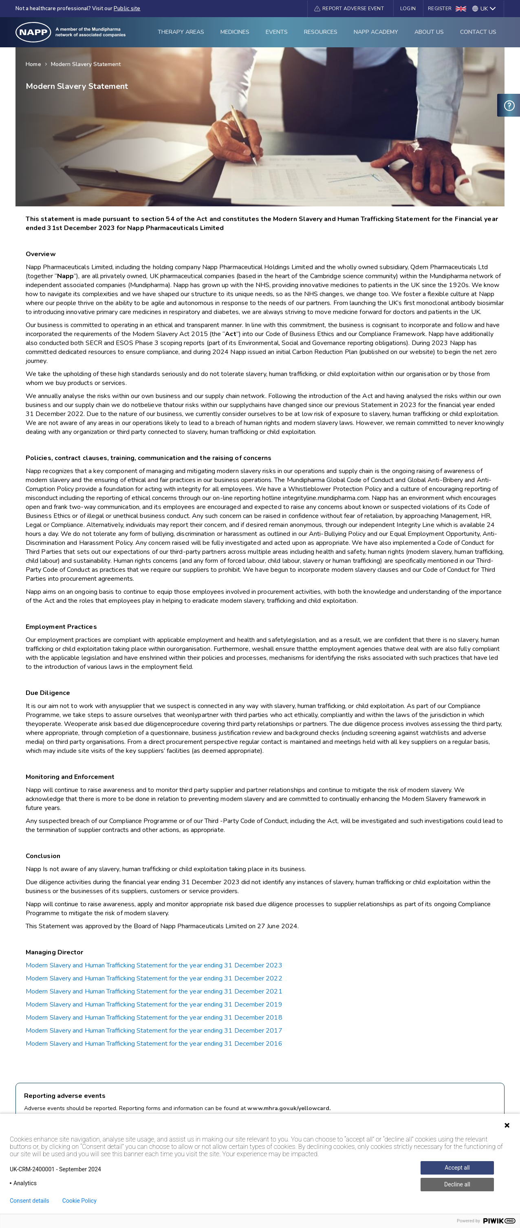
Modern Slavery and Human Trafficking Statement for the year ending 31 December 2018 (154, 1017)
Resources (320, 32)
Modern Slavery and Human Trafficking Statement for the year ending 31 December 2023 (154, 965)
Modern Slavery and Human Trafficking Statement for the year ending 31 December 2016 (154, 1043)
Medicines (234, 32)
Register (440, 8)
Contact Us (478, 32)
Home (33, 64)
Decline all (457, 1184)
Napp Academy (376, 32)
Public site (127, 8)
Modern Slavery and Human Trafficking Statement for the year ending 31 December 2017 (154, 1030)
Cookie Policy (79, 1200)
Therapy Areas (181, 32)
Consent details (29, 1200)
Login (408, 8)
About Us (429, 32)
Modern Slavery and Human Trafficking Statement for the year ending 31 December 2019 (154, 1004)
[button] (349, 8)
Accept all (457, 1167)
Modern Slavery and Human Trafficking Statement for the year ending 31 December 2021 (154, 991)
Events (277, 32)
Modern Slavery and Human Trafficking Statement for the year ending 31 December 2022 (154, 978)
